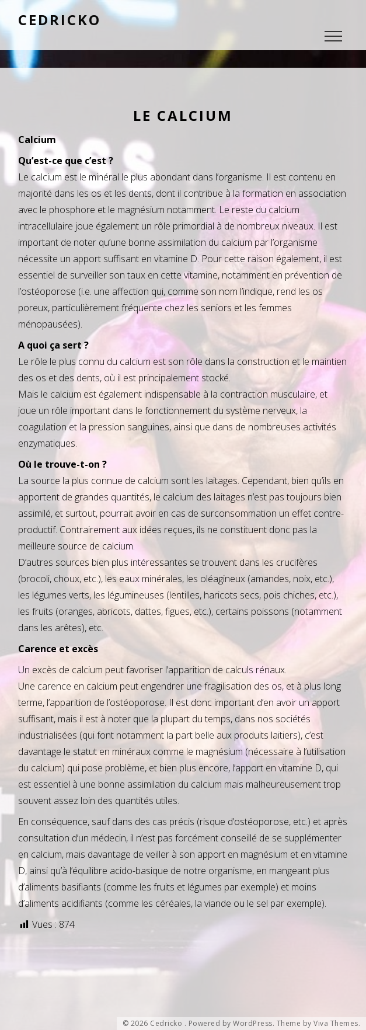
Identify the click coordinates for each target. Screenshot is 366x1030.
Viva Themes (335, 1023)
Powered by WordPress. (232, 1023)
